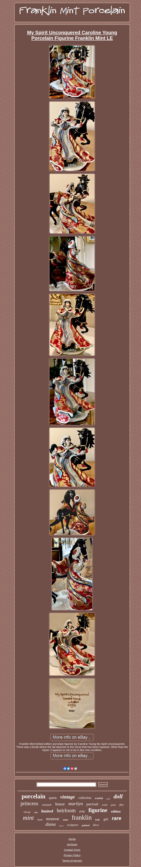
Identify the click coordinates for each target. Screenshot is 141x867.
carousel (46, 804)
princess (29, 803)
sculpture (72, 825)
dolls (36, 812)
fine (121, 804)
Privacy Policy (72, 855)
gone (113, 805)
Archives (72, 844)
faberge (27, 812)
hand (39, 819)
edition (116, 811)
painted (85, 825)
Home (72, 839)
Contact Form (72, 849)
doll (118, 796)
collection (85, 798)
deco (96, 825)
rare (116, 818)
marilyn (75, 803)
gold (108, 799)
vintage (67, 797)
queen (53, 798)
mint (28, 817)
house (60, 804)
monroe (52, 818)
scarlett (99, 798)
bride (97, 820)
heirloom (66, 810)
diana (50, 824)
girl (105, 819)
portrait (92, 804)
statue (65, 820)
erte (82, 811)
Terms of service (72, 860)
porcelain (33, 796)
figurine (97, 810)
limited (47, 811)
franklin (82, 817)
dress (61, 826)
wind (104, 804)
